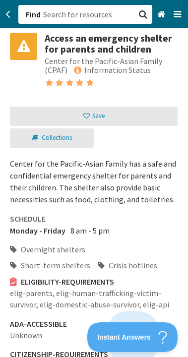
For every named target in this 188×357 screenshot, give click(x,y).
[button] (94, 178)
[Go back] (8, 14)
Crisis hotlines (127, 265)
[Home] (162, 14)
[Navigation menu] (178, 14)
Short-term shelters (50, 265)
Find (33, 14)
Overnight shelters (47, 249)
